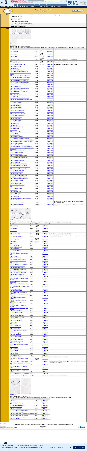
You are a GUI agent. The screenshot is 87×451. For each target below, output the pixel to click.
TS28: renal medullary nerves (15, 181)
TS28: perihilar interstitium (15, 194)
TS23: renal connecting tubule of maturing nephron (19, 373)
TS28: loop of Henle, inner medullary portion (18, 163)
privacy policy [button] (38, 447)
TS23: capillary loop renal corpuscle (17, 274)
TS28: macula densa (14, 96)
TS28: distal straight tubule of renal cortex (18, 94)
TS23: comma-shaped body (15, 257)
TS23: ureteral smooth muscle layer (17, 412)
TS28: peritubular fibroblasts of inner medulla (18, 175)
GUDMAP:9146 (20, 37)
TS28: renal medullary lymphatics (16, 180)
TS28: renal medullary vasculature (16, 183)
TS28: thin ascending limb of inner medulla (18, 168)
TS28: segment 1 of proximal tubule (17, 202)
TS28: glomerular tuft (14, 68)
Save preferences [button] (79, 447)
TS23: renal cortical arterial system (16, 339)
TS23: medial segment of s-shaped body (17, 267)
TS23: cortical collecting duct (15, 334)
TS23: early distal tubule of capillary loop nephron (19, 369)
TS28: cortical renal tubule (15, 59)
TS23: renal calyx (13, 322)
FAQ (6, 4)
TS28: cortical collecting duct (15, 105)
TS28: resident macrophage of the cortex (18, 113)
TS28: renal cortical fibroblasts (16, 108)
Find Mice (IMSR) (33, 6)
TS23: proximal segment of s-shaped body (18, 269)
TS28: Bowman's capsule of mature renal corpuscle (20, 77)
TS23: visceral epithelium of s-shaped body (18, 270)
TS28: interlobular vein (14, 128)
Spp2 (19, 19)
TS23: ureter (12, 400)
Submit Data (25, 6)
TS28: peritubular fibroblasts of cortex (17, 110)
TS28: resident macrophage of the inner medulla (19, 178)
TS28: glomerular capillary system (16, 69)
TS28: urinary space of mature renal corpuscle (19, 80)
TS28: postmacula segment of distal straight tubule (19, 98)
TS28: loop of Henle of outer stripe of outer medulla (19, 138)
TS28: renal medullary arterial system (17, 185)
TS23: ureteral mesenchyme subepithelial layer (19, 410)
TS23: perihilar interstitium (15, 328)
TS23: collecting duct (14, 347)
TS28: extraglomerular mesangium (16, 89)
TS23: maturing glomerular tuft (16, 290)
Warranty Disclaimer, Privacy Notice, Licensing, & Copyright (8, 427)
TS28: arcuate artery (14, 125)
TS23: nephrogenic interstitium (16, 247)
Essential (52, 447)
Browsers (59, 6)
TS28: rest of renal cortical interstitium (17, 115)
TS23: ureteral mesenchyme (15, 408)
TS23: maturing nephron (14, 239)
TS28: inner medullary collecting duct (17, 170)
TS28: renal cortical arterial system (16, 121)
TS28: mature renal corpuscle (15, 66)
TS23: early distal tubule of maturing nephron (18, 375)
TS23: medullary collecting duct (16, 320)
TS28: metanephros (14, 53)
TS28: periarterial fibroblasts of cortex (17, 112)
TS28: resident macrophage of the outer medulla (19, 158)
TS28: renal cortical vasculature (16, 120)
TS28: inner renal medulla (15, 162)
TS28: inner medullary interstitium (16, 172)
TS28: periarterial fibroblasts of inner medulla (18, 176)
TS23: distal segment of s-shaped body (17, 266)
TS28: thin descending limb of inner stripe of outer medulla (21, 146)
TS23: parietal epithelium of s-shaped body (18, 272)
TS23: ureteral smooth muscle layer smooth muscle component (22, 413)
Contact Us (52, 6)
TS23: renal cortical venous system (16, 341)
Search (2, 6)
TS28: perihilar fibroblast (14, 196)
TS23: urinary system (14, 225)
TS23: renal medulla (14, 353)
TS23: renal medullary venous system (17, 317)
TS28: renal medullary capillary (16, 188)
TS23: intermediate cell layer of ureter (17, 405)
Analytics (60, 447)
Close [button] (71, 447)
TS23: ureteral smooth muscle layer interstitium (19, 415)
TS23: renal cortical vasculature (16, 337)
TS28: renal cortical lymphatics (16, 117)
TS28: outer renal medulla (15, 135)
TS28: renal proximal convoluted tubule (17, 64)
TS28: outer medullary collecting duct (17, 150)
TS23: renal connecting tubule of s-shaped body (19, 264)
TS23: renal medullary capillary (16, 318)
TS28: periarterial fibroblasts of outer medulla (18, 157)
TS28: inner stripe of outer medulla (16, 143)
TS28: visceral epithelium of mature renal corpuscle (19, 75)
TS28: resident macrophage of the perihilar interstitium (20, 198)
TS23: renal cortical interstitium (16, 336)
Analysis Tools (44, 6)
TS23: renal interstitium (14, 348)
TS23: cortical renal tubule (15, 233)
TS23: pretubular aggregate (15, 250)
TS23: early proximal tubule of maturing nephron (19, 361)
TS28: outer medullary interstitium (16, 152)
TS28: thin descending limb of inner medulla (18, 165)
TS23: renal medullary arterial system (17, 315)
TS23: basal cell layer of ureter (16, 407)
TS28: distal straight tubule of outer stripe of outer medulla (21, 141)
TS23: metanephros (14, 228)
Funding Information (3, 426)
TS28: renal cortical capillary (15, 131)
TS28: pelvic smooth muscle (15, 193)
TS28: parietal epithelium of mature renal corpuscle (19, 79)
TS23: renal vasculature (14, 350)
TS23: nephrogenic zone (14, 245)
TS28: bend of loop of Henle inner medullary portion (20, 167)
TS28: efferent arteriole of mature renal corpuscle (19, 88)
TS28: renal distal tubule (14, 93)
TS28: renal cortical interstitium (16, 107)
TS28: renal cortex (13, 56)
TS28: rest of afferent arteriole (15, 86)
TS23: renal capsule (14, 243)
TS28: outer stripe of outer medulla (16, 136)
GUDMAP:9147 (20, 214)
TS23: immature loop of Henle (15, 355)
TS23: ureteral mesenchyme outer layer (17, 416)
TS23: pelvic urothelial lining (15, 325)
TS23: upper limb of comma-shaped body (18, 259)
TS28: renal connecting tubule (15, 103)
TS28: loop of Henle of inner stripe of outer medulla (19, 144)
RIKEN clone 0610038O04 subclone (25, 23)
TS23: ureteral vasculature (15, 418)
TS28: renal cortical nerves (15, 118)
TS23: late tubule (13, 241)
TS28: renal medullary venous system (17, 186)
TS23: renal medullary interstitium (16, 312)
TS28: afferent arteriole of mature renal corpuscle (19, 82)
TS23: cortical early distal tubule (16, 356)
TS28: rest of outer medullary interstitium (17, 160)
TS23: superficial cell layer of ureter (16, 403)
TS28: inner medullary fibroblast (16, 173)
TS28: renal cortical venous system (16, 126)
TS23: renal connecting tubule (15, 333)
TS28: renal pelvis (13, 190)
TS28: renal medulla (14, 133)
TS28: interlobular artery (14, 123)
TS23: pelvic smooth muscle (15, 327)
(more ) (28, 46)
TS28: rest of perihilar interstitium (16, 199)
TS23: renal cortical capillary (15, 342)
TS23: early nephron (14, 352)
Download (8, 6)
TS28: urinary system (14, 51)
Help (4, 4)
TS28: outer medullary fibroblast (16, 154)
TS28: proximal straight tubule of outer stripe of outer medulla (21, 139)
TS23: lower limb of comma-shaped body (18, 261)
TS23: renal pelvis (13, 323)
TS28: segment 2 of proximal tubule (17, 204)
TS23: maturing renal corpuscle (16, 289)
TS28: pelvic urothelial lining (15, 191)
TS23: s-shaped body (14, 262)
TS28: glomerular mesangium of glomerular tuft (19, 71)
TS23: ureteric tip (13, 251)
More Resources (16, 6)
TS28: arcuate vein (13, 130)
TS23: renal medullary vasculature (16, 314)
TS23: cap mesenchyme (14, 248)
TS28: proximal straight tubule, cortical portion (18, 91)
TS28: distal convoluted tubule (16, 102)
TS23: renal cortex (13, 231)
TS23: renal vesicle (13, 256)
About (1, 4)
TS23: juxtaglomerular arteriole (16, 310)
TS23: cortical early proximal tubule (16, 236)
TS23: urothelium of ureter (15, 402)
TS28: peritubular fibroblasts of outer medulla (18, 155)
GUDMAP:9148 (20, 386)
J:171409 (19, 15)
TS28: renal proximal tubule (15, 61)
